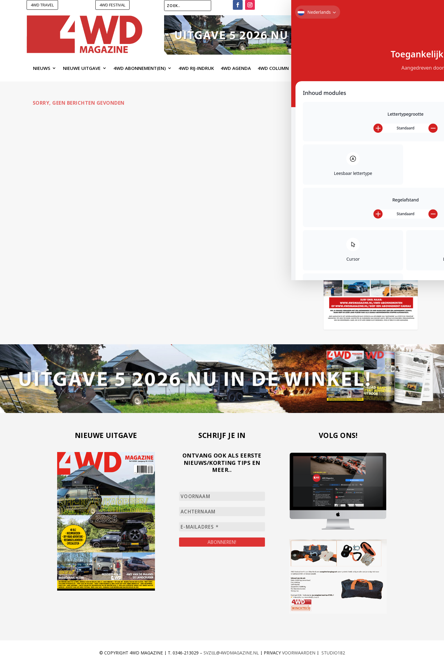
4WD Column (273, 68)
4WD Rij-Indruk (196, 68)
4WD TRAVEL (42, 5)
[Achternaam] (222, 511)
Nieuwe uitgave (82, 68)
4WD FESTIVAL (112, 5)
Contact (394, 68)
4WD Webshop (312, 68)
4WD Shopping (353, 68)
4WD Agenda (236, 68)
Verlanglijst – (329, 6)
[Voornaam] (222, 496)
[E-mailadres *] (222, 526)
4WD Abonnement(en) (139, 68)
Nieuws (41, 68)
